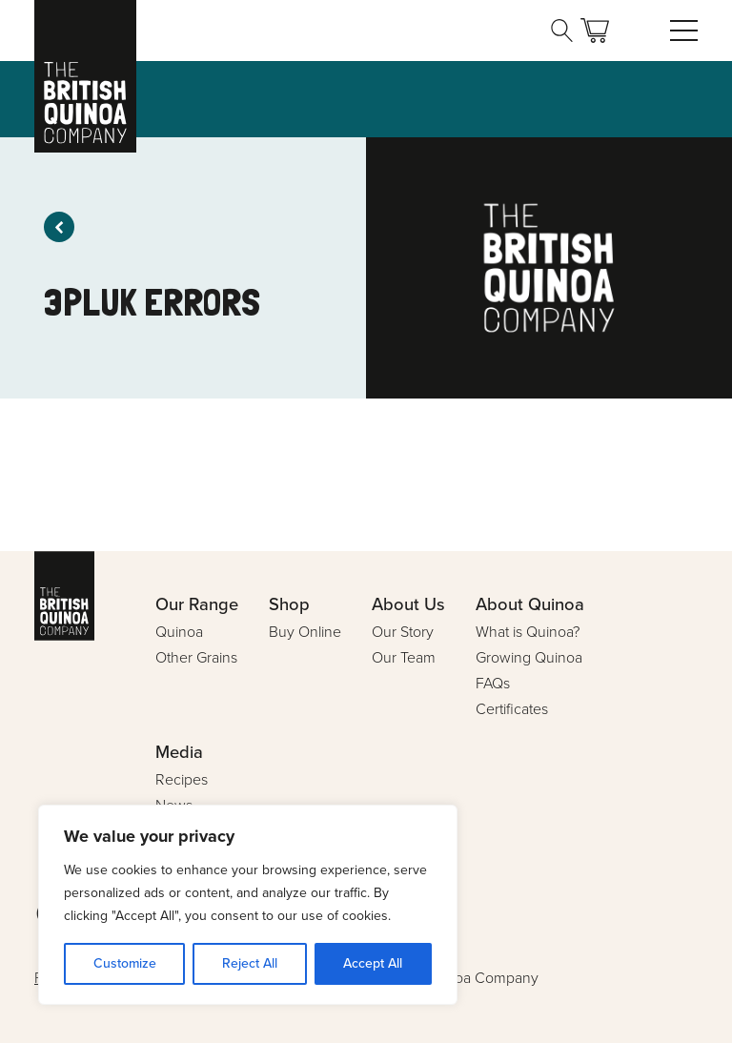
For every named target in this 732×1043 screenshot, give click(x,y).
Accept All (372, 963)
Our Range (196, 604)
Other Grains (196, 657)
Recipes (181, 779)
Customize (124, 963)
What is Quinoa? (528, 632)
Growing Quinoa (529, 657)
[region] (248, 905)
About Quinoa (530, 604)
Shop (289, 604)
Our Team (404, 657)
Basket (594, 30)
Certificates (512, 709)
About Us (408, 604)
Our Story (403, 632)
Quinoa (179, 632)
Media (179, 752)
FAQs (493, 683)
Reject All (249, 963)
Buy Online (305, 632)
